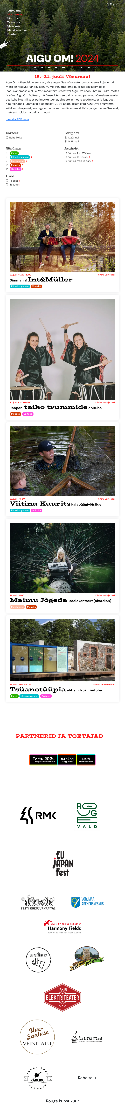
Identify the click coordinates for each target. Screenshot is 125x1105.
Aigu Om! (62, 58)
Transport (14, 22)
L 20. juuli (71, 137)
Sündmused (15, 14)
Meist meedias (17, 30)
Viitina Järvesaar (77, 157)
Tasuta (13, 184)
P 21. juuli (71, 141)
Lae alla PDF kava (17, 119)
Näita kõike (14, 137)
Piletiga (13, 180)
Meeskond (14, 26)
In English (113, 4)
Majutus (13, 18)
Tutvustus (14, 11)
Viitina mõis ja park (78, 161)
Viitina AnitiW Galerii (79, 153)
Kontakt (13, 34)
